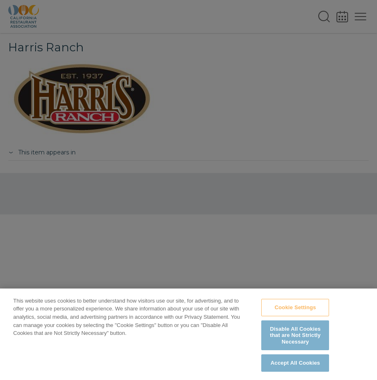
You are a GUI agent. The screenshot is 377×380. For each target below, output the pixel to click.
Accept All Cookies (295, 363)
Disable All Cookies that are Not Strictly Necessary (295, 335)
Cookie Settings (295, 307)
